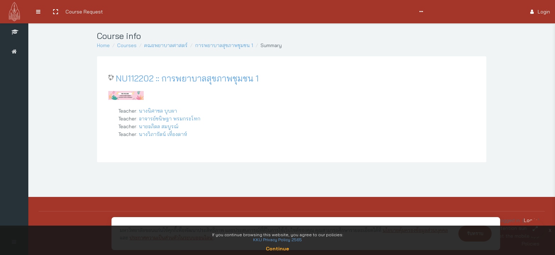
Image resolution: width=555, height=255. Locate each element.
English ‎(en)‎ (279, 11)
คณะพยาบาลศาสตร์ (166, 45)
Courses (127, 45)
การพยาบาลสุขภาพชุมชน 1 (224, 45)
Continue (277, 248)
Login (540, 11)
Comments (196, 11)
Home (103, 45)
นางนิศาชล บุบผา (158, 111)
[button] (55, 11)
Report (253, 11)
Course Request (84, 11)
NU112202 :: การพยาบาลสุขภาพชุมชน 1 (187, 78)
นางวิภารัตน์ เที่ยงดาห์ (163, 134)
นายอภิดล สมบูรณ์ (158, 126)
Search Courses (126, 11)
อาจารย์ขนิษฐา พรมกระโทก (169, 118)
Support (227, 11)
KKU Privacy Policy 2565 (277, 239)
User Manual (164, 11)
